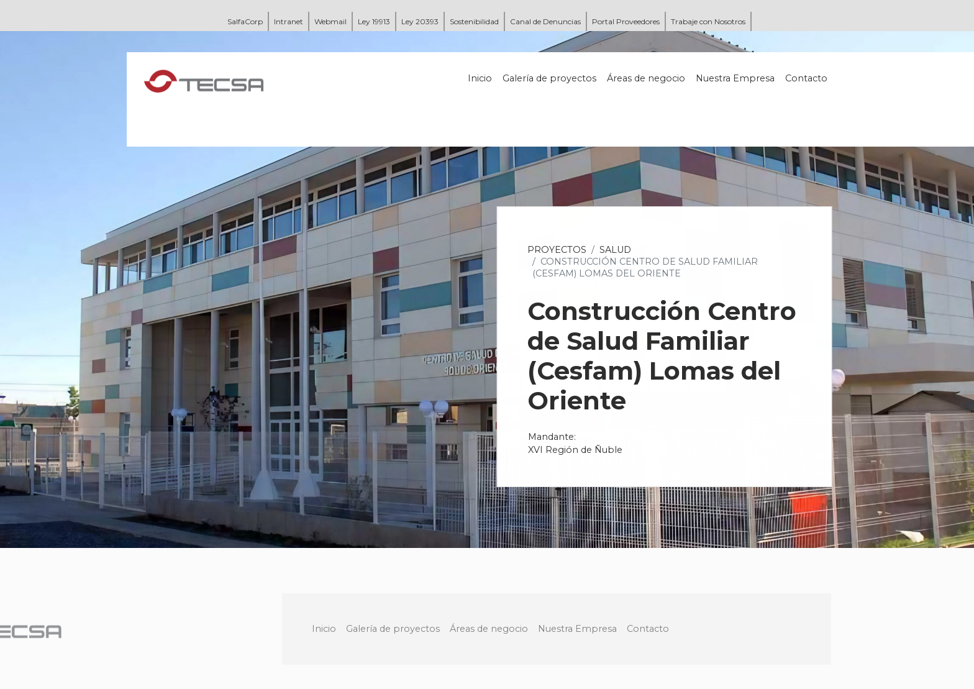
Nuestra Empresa (735, 78)
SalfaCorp (245, 21)
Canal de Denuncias (545, 21)
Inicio (480, 78)
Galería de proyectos (550, 78)
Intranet (288, 21)
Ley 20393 (420, 21)
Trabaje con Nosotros (708, 21)
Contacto (807, 78)
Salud (616, 249)
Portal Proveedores (626, 21)
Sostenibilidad (474, 21)
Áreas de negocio (647, 78)
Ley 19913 (374, 21)
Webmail (330, 21)
